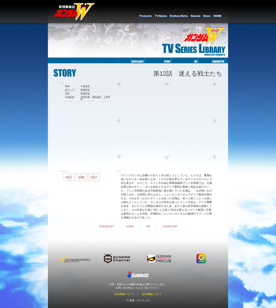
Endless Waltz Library (179, 11)
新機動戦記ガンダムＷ (74, 11)
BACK (69, 177)
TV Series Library (161, 11)
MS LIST (81, 177)
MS (148, 226)
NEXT (94, 177)
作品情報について (124, 294)
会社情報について (152, 294)
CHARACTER (170, 226)
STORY (130, 226)
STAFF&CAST (106, 226)
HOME (217, 11)
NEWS (206, 11)
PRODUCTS (146, 11)
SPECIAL (195, 11)
